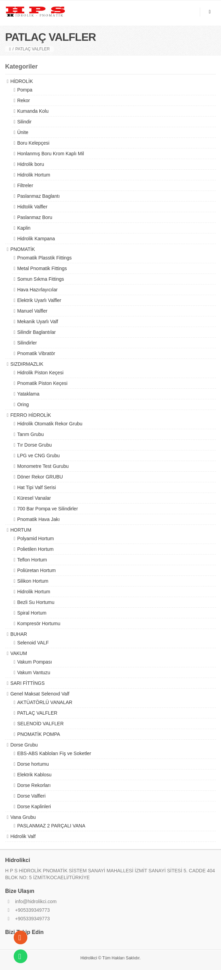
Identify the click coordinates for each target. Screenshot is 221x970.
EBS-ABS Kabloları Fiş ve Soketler (54, 753)
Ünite (22, 132)
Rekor (23, 100)
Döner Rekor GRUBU (40, 477)
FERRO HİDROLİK (30, 415)
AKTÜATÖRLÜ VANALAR (44, 702)
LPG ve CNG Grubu (38, 455)
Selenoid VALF (33, 642)
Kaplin (23, 228)
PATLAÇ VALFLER (37, 713)
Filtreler (25, 185)
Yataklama (28, 394)
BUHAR (18, 634)
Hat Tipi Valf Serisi (36, 487)
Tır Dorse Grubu (34, 445)
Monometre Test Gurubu (43, 466)
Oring (23, 404)
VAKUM (18, 653)
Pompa (24, 90)
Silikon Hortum (32, 581)
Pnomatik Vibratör (36, 353)
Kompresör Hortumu (38, 623)
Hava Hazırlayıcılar (37, 289)
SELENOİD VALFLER (40, 723)
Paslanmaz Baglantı (38, 196)
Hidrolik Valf (23, 836)
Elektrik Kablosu (34, 774)
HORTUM (20, 530)
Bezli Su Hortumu (35, 602)
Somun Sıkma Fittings (40, 279)
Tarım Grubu (30, 434)
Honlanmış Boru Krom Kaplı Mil (50, 153)
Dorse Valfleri (31, 796)
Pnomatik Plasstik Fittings (44, 257)
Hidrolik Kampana (36, 238)
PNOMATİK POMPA (38, 734)
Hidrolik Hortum (33, 175)
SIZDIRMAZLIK (26, 364)
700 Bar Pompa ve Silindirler (47, 508)
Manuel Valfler (32, 311)
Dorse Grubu (24, 745)
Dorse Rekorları (34, 785)
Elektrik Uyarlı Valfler (39, 300)
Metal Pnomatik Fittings (42, 268)
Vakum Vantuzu (33, 672)
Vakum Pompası (34, 662)
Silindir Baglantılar (36, 332)
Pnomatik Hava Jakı (38, 519)
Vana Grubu (23, 817)
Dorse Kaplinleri (34, 806)
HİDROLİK (21, 81)
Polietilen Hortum (35, 549)
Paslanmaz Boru (34, 217)
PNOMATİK (22, 249)
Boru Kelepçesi (33, 143)
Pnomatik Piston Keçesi (42, 383)
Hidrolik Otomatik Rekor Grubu (49, 423)
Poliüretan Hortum (36, 570)
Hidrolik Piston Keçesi (40, 372)
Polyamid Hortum (35, 538)
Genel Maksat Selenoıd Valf (39, 693)
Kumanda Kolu (33, 111)
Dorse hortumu (33, 764)
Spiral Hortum (32, 613)
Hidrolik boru (30, 164)
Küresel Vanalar (34, 498)
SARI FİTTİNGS (27, 683)
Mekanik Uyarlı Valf (37, 321)
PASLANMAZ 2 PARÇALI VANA (51, 825)
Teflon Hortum (32, 559)
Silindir (24, 121)
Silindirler (27, 342)
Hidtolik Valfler (32, 206)
